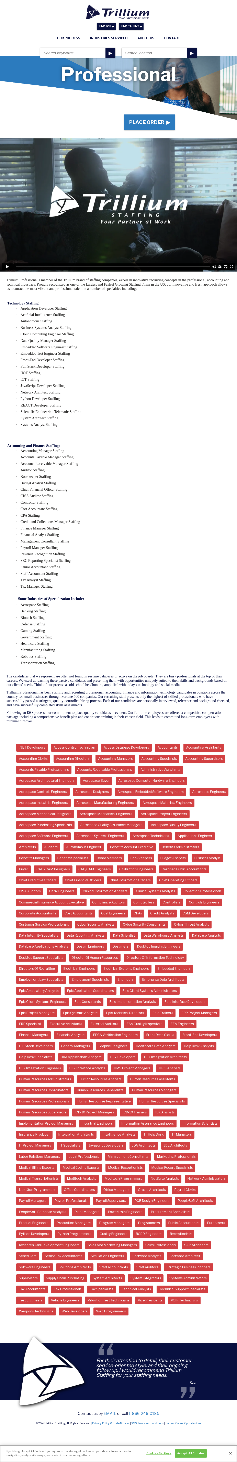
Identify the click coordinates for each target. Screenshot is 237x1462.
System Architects (107, 1278)
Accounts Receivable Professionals (104, 770)
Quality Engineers (113, 1234)
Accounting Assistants (203, 747)
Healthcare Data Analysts (156, 1046)
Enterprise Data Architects (163, 980)
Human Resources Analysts (100, 1079)
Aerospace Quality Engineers (173, 825)
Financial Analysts (70, 1035)
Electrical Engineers (79, 969)
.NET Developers (32, 747)
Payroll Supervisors (111, 1201)
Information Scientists (199, 1123)
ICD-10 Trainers (135, 1112)
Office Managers (116, 1190)
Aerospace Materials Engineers (167, 803)
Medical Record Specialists (172, 1168)
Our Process (68, 38)
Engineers (125, 980)
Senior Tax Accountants (63, 1256)
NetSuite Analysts (165, 1178)
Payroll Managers (32, 1201)
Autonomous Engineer (83, 847)
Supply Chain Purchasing (65, 1278)
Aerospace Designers (92, 792)
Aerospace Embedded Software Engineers (150, 792)
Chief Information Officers (130, 880)
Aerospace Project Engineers (164, 814)
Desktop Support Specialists (41, 958)
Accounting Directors (73, 759)
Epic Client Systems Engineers (42, 1002)
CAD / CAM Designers (53, 869)
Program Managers (114, 1223)
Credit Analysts (162, 913)
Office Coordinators (79, 1190)
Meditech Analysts (81, 1178)
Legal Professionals (83, 1157)
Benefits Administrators (180, 847)
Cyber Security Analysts (95, 924)
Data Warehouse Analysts (164, 935)
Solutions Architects (75, 1267)
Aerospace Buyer (96, 781)
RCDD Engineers (148, 1234)
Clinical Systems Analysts (155, 891)
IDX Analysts (165, 1112)
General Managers (75, 1046)
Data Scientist (124, 935)
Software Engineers (34, 1267)
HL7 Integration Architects (165, 1057)
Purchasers (216, 1223)
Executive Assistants (66, 1024)
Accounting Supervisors (204, 759)
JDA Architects (144, 1145)
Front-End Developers (199, 1035)
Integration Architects (76, 1134)
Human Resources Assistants (152, 1079)
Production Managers (74, 1223)
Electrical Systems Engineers (126, 969)
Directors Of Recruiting (37, 969)
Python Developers (34, 1234)
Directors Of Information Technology (155, 958)
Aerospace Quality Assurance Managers (111, 825)
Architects (27, 847)
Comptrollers (143, 902)
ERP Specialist (30, 1024)
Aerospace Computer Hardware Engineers (151, 781)
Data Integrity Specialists (38, 935)
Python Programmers (74, 1234)
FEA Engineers (182, 1024)
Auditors (51, 847)
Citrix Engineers (61, 891)
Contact (172, 38)
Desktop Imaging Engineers (158, 946)
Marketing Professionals (176, 1157)
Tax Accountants (32, 1289)
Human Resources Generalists (100, 1090)
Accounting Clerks (33, 759)
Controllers (172, 902)
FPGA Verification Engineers (115, 1035)
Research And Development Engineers (49, 1245)
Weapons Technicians (36, 1311)
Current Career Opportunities (183, 1423)
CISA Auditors (30, 891)
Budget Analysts (173, 858)
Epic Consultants (88, 1002)
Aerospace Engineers (209, 792)
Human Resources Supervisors (42, 1112)
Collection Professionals (202, 891)
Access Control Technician (74, 747)
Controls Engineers (204, 902)
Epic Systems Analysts (80, 1013)
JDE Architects (175, 1145)
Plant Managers (87, 1212)
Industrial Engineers (97, 1123)
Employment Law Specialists (41, 980)
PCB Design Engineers (152, 1201)
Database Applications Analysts (43, 946)
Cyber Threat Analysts (191, 924)
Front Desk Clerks (160, 1035)
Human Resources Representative (104, 1101)
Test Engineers (31, 1300)
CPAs (138, 913)
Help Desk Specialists (35, 1057)
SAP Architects (196, 1245)
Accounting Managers (115, 759)
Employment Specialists (90, 980)
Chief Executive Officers (38, 880)
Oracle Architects (152, 1190)
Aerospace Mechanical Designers (45, 814)
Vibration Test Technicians (108, 1300)
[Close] (230, 1454)
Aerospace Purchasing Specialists (45, 825)
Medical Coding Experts (81, 1168)
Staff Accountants (113, 1267)
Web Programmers (111, 1311)
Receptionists (181, 1234)
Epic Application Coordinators (90, 991)
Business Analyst (207, 858)
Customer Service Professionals (44, 924)
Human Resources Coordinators (43, 1090)
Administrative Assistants (160, 770)
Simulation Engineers (107, 1256)
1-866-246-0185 (144, 1413)
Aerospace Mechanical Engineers (106, 814)
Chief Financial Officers (83, 880)
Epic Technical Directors (125, 1013)
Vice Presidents (150, 1300)
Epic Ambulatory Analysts (39, 991)
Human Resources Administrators (45, 1079)
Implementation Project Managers (46, 1123)
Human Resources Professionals (44, 1101)
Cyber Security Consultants (144, 924)
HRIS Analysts (170, 1068)
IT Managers (182, 1134)
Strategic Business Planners (189, 1267)
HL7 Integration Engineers (40, 1068)
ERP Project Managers (199, 1013)
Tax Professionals (67, 1289)
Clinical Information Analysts (105, 891)
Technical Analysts (136, 1289)
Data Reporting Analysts (85, 935)
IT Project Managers (35, 1145)
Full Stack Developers (36, 1046)
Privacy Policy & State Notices (110, 1423)
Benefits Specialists (72, 858)
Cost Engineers (113, 913)
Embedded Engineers (174, 969)
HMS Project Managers (132, 1068)
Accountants (168, 747)
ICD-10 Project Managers (94, 1112)
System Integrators (146, 1278)
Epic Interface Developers (185, 1002)
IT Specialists (69, 1145)
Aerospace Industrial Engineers (43, 803)
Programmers (149, 1223)
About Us (145, 38)
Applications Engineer (195, 836)
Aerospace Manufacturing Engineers (105, 803)
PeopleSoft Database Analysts (42, 1212)
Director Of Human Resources (95, 958)
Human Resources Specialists (162, 1101)
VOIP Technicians (184, 1300)
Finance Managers (33, 1035)
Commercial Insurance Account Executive (51, 902)
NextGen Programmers (37, 1190)
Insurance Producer (34, 1134)
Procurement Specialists (170, 1212)
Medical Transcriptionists (39, 1178)
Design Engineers (90, 946)
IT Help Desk (154, 1134)
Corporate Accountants (37, 913)
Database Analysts (206, 935)
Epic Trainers (163, 1013)
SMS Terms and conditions (147, 1423)
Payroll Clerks (185, 1190)
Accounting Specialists (159, 759)
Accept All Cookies (190, 1454)
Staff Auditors (147, 1267)
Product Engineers (33, 1223)
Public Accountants (183, 1223)
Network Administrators (206, 1178)
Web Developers (74, 1311)
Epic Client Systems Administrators (149, 991)
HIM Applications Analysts (81, 1057)
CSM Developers (196, 913)
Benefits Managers (34, 858)
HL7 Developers (122, 1057)
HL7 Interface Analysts (87, 1068)
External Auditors (104, 1024)
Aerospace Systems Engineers (100, 836)
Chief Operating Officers (178, 880)
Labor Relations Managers (39, 1157)
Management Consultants (128, 1157)
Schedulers (27, 1256)
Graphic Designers (113, 1046)
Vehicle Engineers (65, 1300)
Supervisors (28, 1278)
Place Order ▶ (149, 122)
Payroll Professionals (71, 1201)
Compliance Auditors (108, 902)
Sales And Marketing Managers (112, 1245)
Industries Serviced (109, 38)
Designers (120, 946)
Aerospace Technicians (151, 836)
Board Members (109, 858)
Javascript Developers (106, 1145)
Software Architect (185, 1256)
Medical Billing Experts (36, 1168)
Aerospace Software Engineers (43, 836)
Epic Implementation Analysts (132, 1002)
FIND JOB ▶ (106, 26)
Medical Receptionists (125, 1168)
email (110, 1413)
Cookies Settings (158, 1454)
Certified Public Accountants (184, 869)
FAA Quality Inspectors (144, 1024)
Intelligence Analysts (118, 1134)
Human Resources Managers (154, 1090)
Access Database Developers (126, 747)
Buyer (23, 869)
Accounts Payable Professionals (44, 770)
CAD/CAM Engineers (94, 869)
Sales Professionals (160, 1245)
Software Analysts (147, 1256)
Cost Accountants (79, 913)
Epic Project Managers (37, 1013)
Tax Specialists (101, 1289)
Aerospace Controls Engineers (43, 792)
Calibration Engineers (136, 869)
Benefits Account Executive (131, 847)
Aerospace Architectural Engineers (47, 781)
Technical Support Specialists (182, 1289)
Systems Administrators (188, 1278)
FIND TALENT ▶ (131, 26)
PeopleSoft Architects (195, 1201)
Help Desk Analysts (199, 1046)
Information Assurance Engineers (147, 1123)
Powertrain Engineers (125, 1212)
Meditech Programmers (123, 1178)
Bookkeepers (141, 858)
